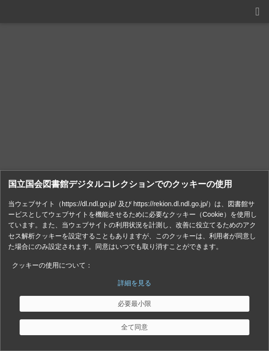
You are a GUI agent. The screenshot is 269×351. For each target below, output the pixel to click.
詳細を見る (134, 283)
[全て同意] (134, 327)
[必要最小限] (134, 304)
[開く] (257, 11)
